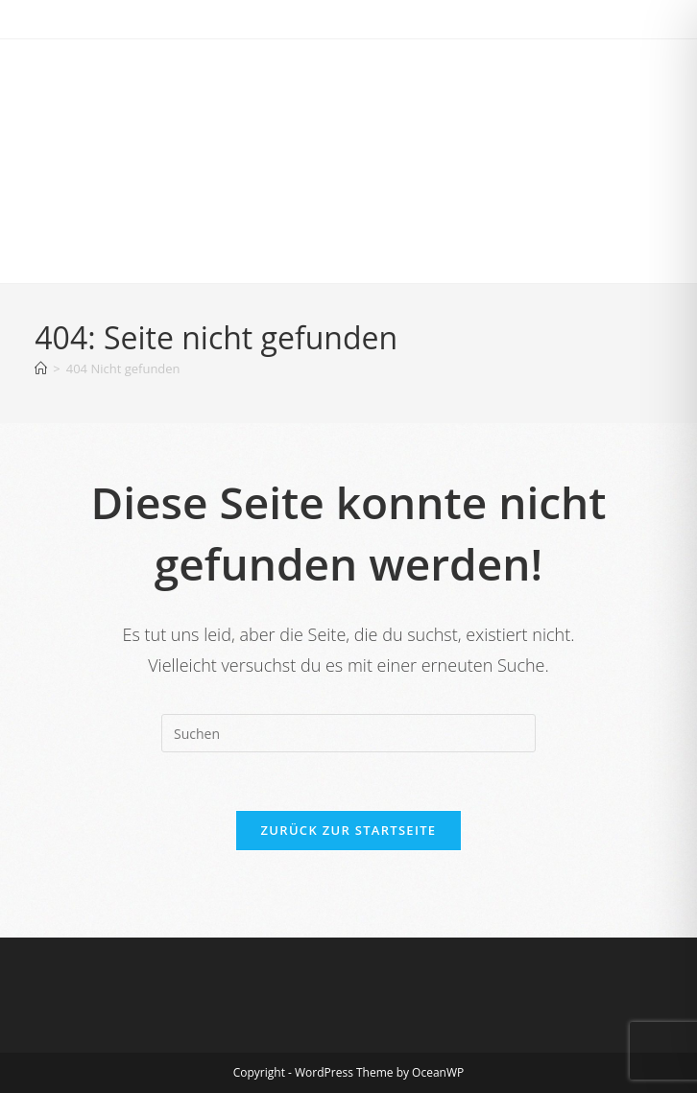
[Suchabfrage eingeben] (348, 733)
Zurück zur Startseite (349, 830)
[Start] (41, 368)
